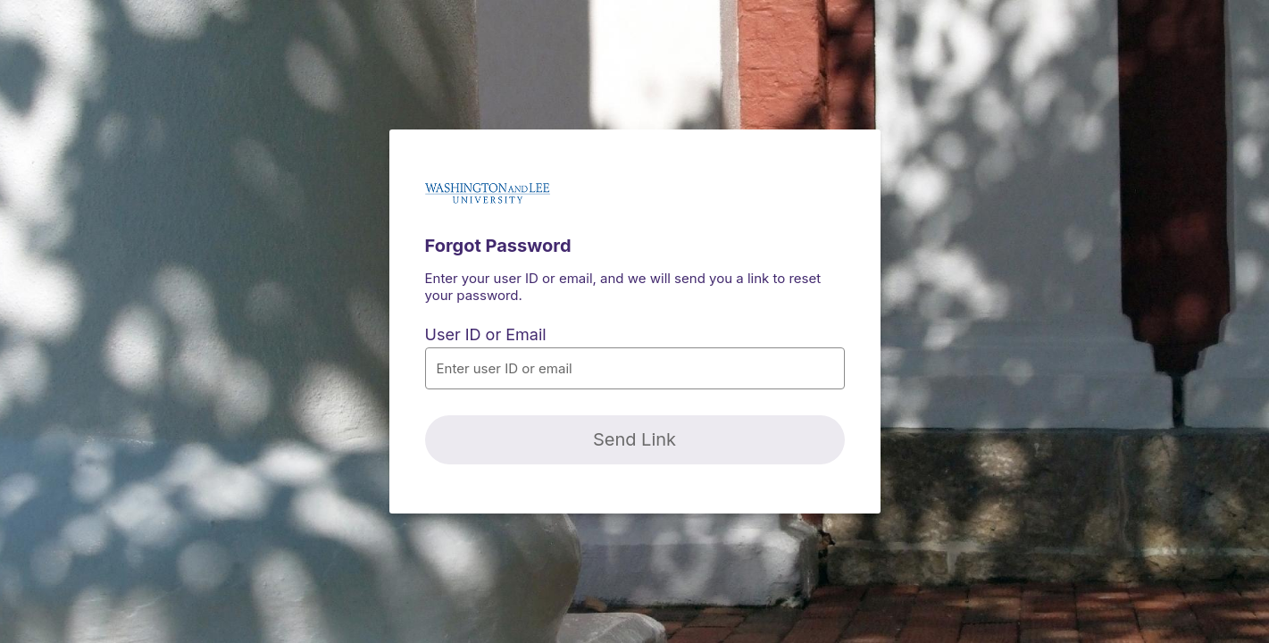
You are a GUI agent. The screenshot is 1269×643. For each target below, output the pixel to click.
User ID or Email (486, 334)
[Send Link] (635, 439)
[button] (635, 368)
